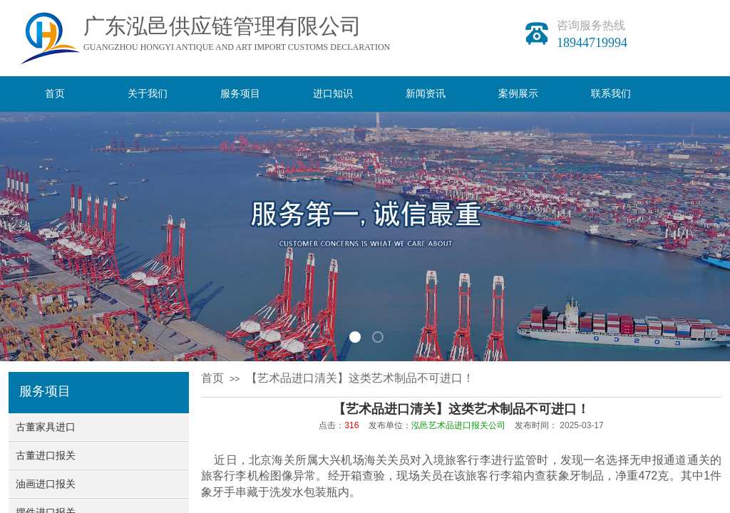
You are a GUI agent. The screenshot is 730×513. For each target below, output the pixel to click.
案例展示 (518, 93)
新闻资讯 (426, 93)
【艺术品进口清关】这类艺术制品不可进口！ (360, 378)
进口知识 (333, 93)
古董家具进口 (46, 427)
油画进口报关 (46, 484)
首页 (55, 93)
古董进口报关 (46, 455)
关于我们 (148, 93)
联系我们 (611, 93)
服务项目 (240, 93)
